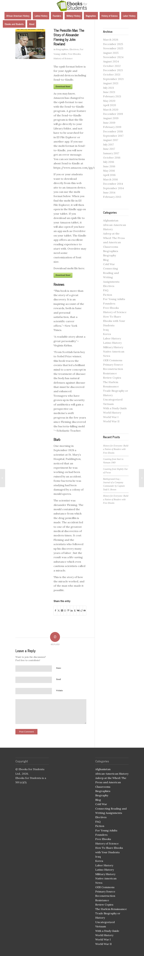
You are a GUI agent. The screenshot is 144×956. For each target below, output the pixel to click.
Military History (113, 347)
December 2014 (113, 183)
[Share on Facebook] (55, 610)
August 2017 (110, 140)
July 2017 (108, 144)
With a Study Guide (115, 408)
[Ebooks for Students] (72, 6)
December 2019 (113, 114)
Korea (107, 334)
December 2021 (113, 70)
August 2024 (111, 61)
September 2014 (113, 188)
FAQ (105, 290)
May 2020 (109, 100)
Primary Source (113, 364)
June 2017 (109, 148)
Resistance (110, 373)
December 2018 (113, 131)
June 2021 (109, 92)
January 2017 (111, 153)
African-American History (111, 773)
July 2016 (108, 161)
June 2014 (109, 192)
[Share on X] (58, 610)
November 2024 (113, 57)
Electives (74, 49)
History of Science (63, 58)
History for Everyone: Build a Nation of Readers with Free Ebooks (115, 449)
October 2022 (112, 66)
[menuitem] (18, 16)
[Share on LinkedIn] (71, 610)
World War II (111, 421)
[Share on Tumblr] (75, 610)
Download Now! (63, 86)
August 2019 (110, 118)
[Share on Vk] (78, 610)
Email (58, 679)
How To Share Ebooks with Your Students (114, 321)
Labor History (112, 338)
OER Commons (112, 360)
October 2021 (111, 74)
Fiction (107, 294)
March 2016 (110, 179)
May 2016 (109, 170)
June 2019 (109, 122)
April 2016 (109, 175)
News (106, 355)
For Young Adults (114, 299)
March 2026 (110, 39)
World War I (110, 417)
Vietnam (108, 404)
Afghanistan (110, 220)
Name (58, 668)
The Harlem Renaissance (111, 909)
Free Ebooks (74, 54)
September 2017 (113, 135)
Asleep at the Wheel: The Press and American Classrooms (110, 782)
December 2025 (113, 44)
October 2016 (111, 157)
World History (112, 412)
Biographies (62, 49)
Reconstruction (113, 369)
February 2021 (112, 96)
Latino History (112, 342)
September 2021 (113, 79)
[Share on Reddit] (81, 610)
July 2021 (108, 87)
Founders (109, 303)
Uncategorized (112, 399)
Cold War (109, 264)
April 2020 (109, 105)
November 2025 (113, 48)
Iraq (106, 329)
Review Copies (112, 377)
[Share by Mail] (84, 610)
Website (59, 690)
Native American (113, 351)
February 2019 (112, 127)
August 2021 (110, 83)
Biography (109, 255)
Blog (106, 259)
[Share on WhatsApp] (65, 610)
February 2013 (112, 196)
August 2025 (110, 52)
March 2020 (110, 109)
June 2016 (109, 166)
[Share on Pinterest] (68, 610)
